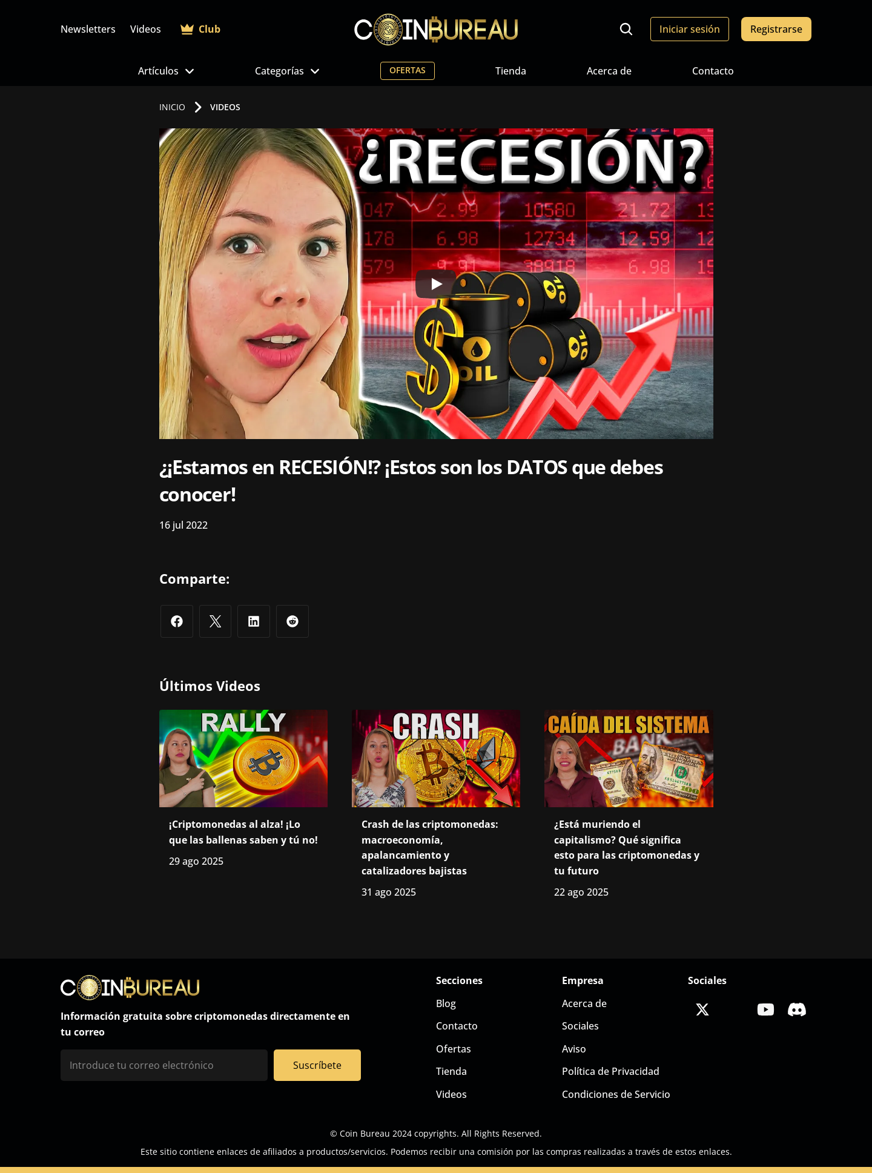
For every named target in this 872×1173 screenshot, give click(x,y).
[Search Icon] (626, 29)
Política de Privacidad (610, 1071)
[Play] (436, 284)
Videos (145, 29)
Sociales (580, 1026)
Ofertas (453, 1049)
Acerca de (609, 71)
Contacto (713, 71)
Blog (446, 1003)
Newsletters (88, 29)
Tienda (510, 71)
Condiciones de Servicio (616, 1094)
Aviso (574, 1049)
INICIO (172, 107)
